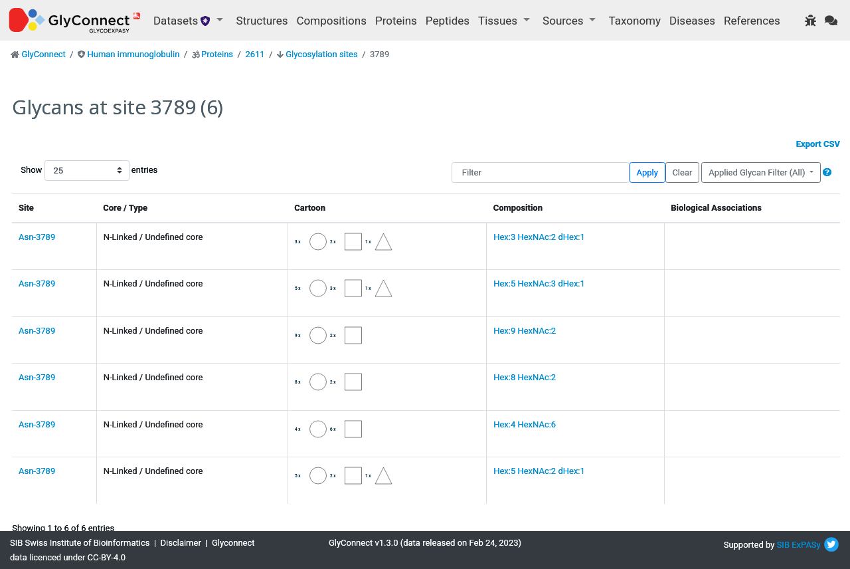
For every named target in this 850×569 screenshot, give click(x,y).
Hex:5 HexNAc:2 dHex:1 (539, 471)
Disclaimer (181, 543)
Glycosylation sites (321, 54)
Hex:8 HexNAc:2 (524, 377)
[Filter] (541, 172)
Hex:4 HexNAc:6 (524, 424)
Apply (647, 172)
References (752, 20)
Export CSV (818, 144)
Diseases (692, 20)
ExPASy (806, 545)
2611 (254, 54)
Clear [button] (682, 172)
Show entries (63, 170)
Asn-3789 (37, 237)
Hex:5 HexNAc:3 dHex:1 (539, 283)
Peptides (447, 20)
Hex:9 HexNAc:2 (524, 331)
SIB (783, 545)
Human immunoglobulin (133, 54)
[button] (827, 172)
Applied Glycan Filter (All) (758, 172)
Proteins (396, 20)
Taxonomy (635, 20)
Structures (262, 20)
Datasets (183, 20)
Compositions (332, 20)
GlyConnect (43, 54)
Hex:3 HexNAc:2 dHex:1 (539, 237)
